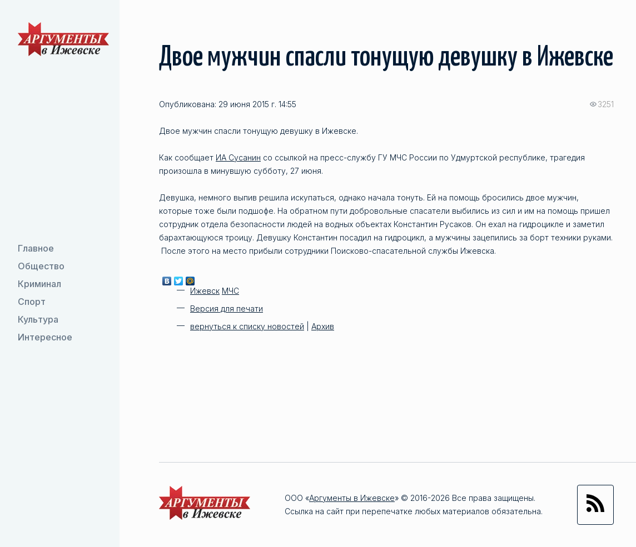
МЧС (230, 290)
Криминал (39, 283)
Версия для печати (226, 308)
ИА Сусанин (238, 157)
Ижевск (205, 290)
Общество (41, 266)
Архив (322, 326)
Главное (36, 248)
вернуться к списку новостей (247, 326)
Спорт (32, 301)
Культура (38, 319)
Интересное (45, 337)
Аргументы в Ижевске (352, 498)
